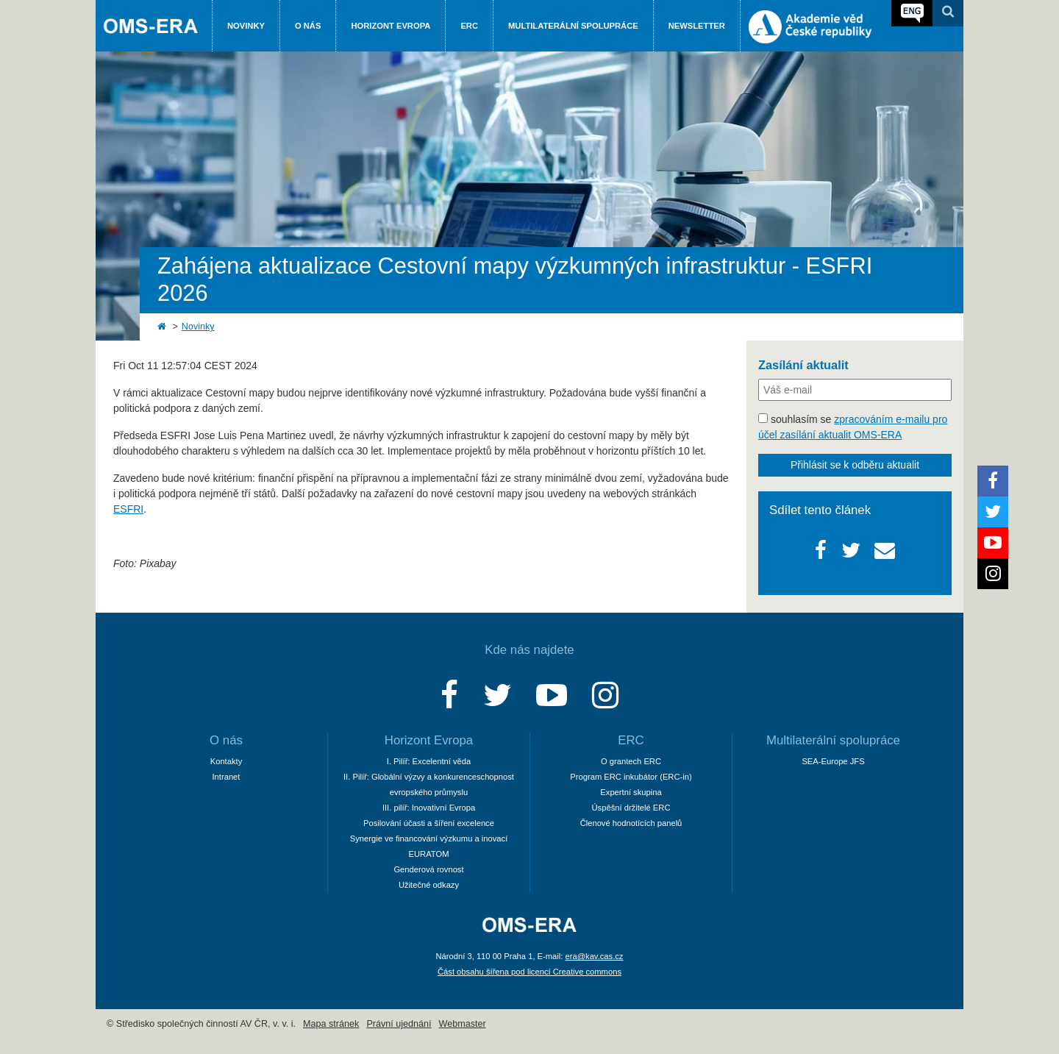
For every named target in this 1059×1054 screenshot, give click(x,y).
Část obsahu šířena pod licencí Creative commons (529, 971)
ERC (469, 25)
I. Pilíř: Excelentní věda (429, 761)
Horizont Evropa (390, 25)
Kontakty (226, 761)
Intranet (226, 776)
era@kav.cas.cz (595, 956)
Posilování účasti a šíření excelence (428, 823)
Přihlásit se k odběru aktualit (855, 465)
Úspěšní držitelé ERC (631, 807)
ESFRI (128, 509)
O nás (308, 25)
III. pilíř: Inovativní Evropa (428, 807)
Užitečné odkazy (429, 884)
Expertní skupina (630, 792)
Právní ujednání (398, 1024)
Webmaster (462, 1024)
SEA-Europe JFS (833, 761)
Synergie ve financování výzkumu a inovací (429, 838)
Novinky (246, 25)
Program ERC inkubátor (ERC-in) (630, 776)
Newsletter (696, 25)
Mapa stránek (331, 1024)
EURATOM (429, 854)
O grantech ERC (631, 761)
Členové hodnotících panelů (631, 823)
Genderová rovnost (428, 869)
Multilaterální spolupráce (573, 25)
